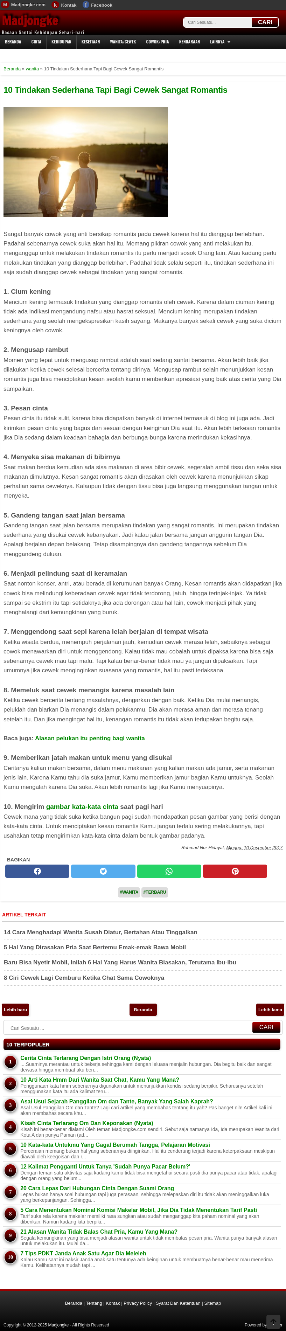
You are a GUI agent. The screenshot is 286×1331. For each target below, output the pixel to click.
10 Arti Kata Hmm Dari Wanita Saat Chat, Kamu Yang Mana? (99, 1080)
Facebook (101, 5)
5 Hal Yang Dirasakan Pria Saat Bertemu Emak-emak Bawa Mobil (95, 947)
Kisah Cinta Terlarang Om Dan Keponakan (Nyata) (86, 1123)
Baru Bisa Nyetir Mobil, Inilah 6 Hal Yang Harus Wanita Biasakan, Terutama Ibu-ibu (120, 962)
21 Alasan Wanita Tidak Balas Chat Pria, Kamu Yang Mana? (98, 1232)
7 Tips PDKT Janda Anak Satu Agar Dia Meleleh (83, 1253)
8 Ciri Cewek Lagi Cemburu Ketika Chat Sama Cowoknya (84, 978)
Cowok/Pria (157, 41)
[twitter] (103, 871)
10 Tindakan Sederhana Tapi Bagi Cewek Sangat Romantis (115, 90)
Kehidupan (61, 41)
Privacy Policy (138, 1303)
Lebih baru (15, 1009)
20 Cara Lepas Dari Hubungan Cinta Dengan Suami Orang (97, 1188)
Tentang (94, 1303)
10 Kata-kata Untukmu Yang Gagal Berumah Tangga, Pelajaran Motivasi (115, 1145)
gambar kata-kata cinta (82, 806)
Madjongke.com (28, 4)
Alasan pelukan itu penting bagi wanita (90, 738)
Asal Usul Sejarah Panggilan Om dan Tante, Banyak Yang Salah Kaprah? (116, 1101)
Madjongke (30, 20)
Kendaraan (189, 41)
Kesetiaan (91, 41)
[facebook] (37, 871)
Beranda (13, 41)
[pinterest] (235, 871)
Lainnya (217, 41)
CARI (265, 22)
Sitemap (212, 1303)
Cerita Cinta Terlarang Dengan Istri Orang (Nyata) (85, 1058)
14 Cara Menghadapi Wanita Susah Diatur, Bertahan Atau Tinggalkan (100, 932)
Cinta (36, 41)
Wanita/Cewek (123, 41)
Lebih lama (270, 1009)
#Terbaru (154, 892)
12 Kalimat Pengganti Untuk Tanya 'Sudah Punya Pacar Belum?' (105, 1167)
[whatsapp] (169, 871)
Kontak (68, 5)
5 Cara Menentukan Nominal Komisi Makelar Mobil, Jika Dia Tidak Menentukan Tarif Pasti (138, 1210)
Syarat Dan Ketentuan (178, 1303)
